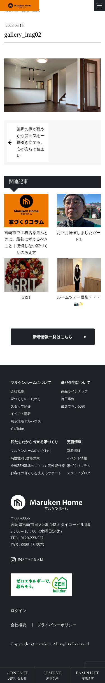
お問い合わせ (17, 675)
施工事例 (68, 399)
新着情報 (74, 451)
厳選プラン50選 (73, 406)
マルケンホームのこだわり (31, 451)
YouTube (17, 429)
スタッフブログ (79, 473)
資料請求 (87, 675)
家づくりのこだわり (26, 399)
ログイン (19, 611)
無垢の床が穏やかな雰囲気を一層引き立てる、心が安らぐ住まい (31, 142)
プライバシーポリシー (56, 625)
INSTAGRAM (27, 560)
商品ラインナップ (74, 391)
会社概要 (17, 391)
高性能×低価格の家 (25, 458)
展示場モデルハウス (26, 421)
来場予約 (52, 675)
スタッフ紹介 (21, 406)
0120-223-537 (32, 538)
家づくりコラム (79, 466)
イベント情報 (21, 414)
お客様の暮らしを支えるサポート (36, 473)
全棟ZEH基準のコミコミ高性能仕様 (38, 466)
